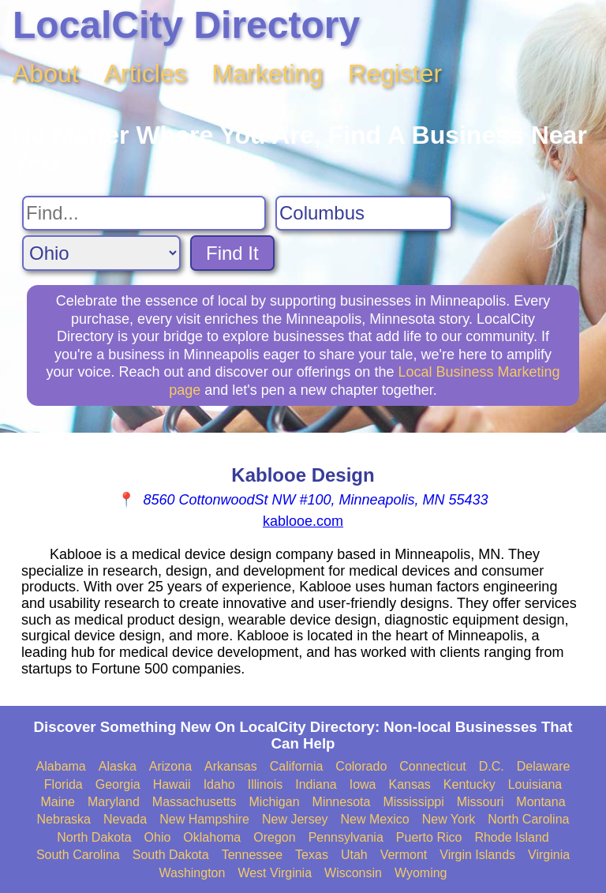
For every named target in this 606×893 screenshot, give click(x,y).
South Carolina (78, 854)
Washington (192, 873)
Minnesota (341, 802)
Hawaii (172, 784)
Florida (63, 784)
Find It (232, 253)
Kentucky (469, 784)
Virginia (549, 854)
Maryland (114, 802)
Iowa (363, 784)
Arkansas (230, 766)
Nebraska (64, 819)
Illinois (265, 784)
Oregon (274, 837)
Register (395, 73)
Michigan (274, 802)
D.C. (491, 766)
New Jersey (295, 819)
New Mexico (375, 819)
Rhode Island (511, 837)
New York (449, 819)
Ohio (157, 837)
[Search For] (144, 213)
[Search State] (101, 253)
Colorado (361, 766)
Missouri (480, 802)
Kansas (409, 784)
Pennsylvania (346, 837)
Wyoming (421, 873)
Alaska (118, 766)
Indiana (316, 784)
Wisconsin (353, 873)
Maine (57, 802)
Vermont (404, 854)
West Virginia (275, 873)
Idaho (219, 784)
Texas (311, 854)
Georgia (117, 784)
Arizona (170, 766)
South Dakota (171, 854)
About (46, 73)
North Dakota (94, 837)
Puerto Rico (429, 837)
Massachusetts (194, 802)
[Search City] (363, 213)
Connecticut (432, 766)
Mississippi (413, 802)
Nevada (125, 819)
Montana (540, 802)
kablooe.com (303, 521)
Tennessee (252, 854)
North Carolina (528, 819)
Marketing (268, 73)
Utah (354, 854)
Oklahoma (212, 837)
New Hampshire (204, 819)
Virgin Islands (477, 854)
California (297, 766)
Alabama (61, 766)
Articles (145, 73)
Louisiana (535, 784)
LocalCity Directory (186, 25)
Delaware (543, 766)
